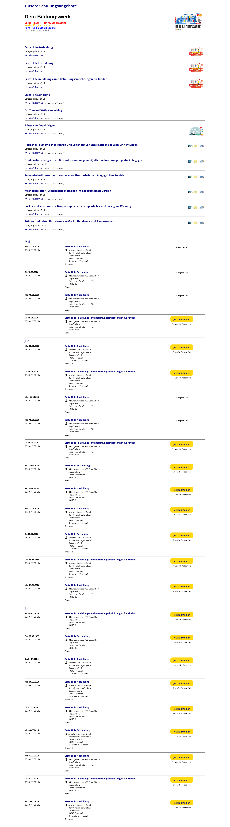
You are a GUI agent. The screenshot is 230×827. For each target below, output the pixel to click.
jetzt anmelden (182, 319)
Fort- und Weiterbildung (40, 28)
